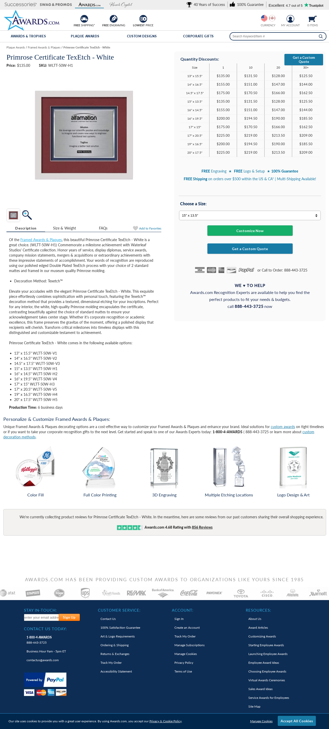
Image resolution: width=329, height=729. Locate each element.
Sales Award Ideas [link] (260, 689)
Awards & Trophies (28, 36)
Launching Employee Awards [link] (268, 654)
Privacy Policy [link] (183, 663)
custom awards (283, 426)
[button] (21, 4)
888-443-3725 (39, 639)
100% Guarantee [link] (120, 627)
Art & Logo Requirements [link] (117, 636)
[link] (206, 4)
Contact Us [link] (108, 619)
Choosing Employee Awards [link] (267, 671)
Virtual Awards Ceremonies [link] (266, 680)
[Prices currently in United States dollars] (264, 18)
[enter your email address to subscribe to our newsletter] (41, 617)
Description (25, 228)
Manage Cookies (261, 721)
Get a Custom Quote (304, 59)
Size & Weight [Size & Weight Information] (64, 228)
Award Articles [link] (258, 627)
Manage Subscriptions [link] (189, 645)
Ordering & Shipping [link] (114, 645)
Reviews (202, 527)
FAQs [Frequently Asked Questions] (103, 228)
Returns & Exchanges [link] (114, 654)
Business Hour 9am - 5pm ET (46, 651)
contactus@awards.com (43, 660)
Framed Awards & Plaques (41, 239)
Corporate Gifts (198, 36)
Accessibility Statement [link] (116, 671)
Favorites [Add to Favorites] (150, 228)
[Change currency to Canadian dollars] (272, 18)
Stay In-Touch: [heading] (40, 610)
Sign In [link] (179, 619)
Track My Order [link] (111, 663)
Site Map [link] (254, 706)
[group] (268, 18)
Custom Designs (142, 36)
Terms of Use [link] (183, 671)
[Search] (321, 36)
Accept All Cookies (297, 721)
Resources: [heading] (258, 610)
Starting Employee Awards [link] (266, 645)
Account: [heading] (182, 610)
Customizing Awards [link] (262, 636)
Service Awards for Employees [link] (268, 698)
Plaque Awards (85, 36)
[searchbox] (278, 36)
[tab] (25, 228)
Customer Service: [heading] (119, 610)
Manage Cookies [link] (185, 654)
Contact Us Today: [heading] (45, 628)
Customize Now (250, 230)
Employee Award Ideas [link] (263, 663)
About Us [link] (254, 619)
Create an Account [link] (187, 627)
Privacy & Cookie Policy (165, 721)
